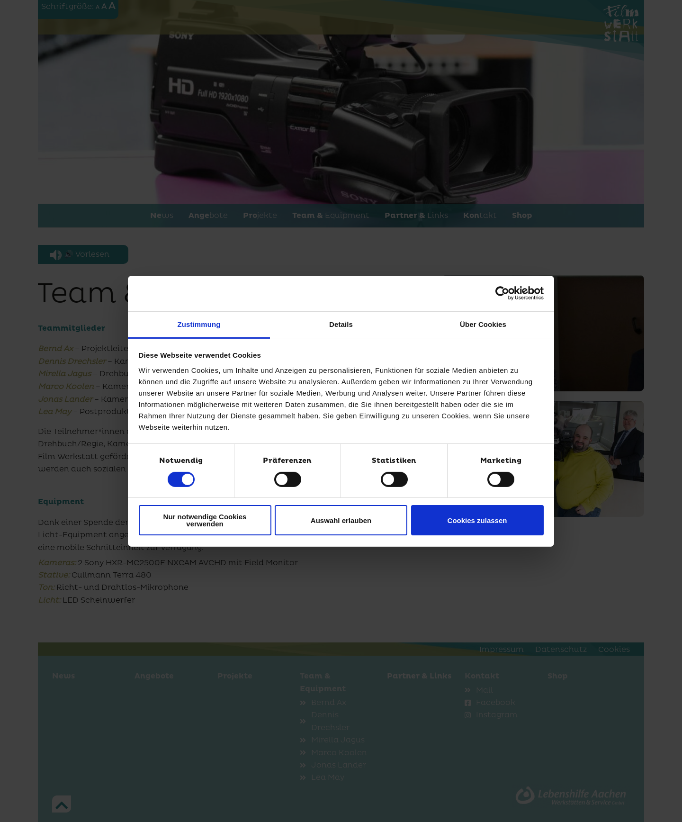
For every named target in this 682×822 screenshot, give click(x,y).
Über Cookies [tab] (483, 324)
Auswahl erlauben (341, 520)
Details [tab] (341, 324)
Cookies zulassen (477, 520)
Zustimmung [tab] (199, 324)
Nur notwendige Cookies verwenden (205, 520)
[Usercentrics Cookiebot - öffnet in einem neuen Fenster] (502, 293)
